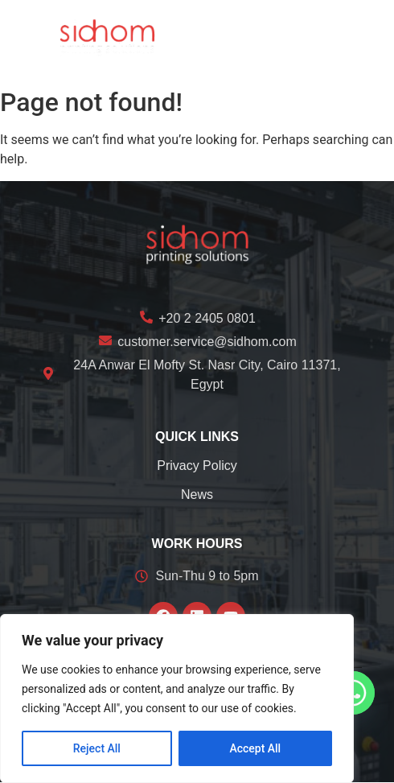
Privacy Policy (197, 465)
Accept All (255, 748)
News (197, 494)
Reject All (97, 748)
